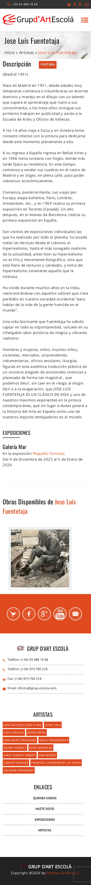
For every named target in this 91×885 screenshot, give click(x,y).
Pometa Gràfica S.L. (63, 872)
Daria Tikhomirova (53, 740)
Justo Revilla (14, 732)
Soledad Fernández (19, 770)
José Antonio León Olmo (23, 725)
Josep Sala (53, 725)
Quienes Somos (45, 798)
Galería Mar (14, 446)
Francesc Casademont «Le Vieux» (56, 762)
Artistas (26, 52)
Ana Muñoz (47, 755)
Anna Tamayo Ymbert (20, 755)
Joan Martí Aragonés (20, 740)
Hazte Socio (44, 809)
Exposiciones (45, 820)
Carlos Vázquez (16, 762)
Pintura (48, 64)
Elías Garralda (40, 747)
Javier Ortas (36, 732)
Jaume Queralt (15, 747)
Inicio (9, 52)
